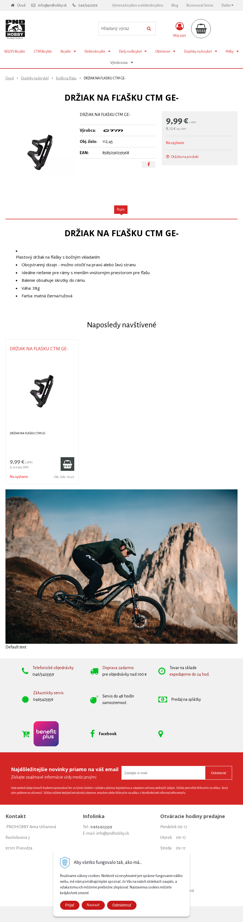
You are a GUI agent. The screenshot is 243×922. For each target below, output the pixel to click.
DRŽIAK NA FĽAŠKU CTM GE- (39, 349)
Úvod (21, 5)
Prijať (69, 905)
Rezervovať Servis (199, 5)
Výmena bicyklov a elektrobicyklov (137, 5)
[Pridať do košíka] (67, 464)
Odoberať (218, 773)
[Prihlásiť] (179, 30)
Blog (174, 5)
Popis (121, 209)
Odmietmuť (121, 905)
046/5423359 (87, 5)
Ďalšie (227, 5)
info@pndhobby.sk (52, 5)
